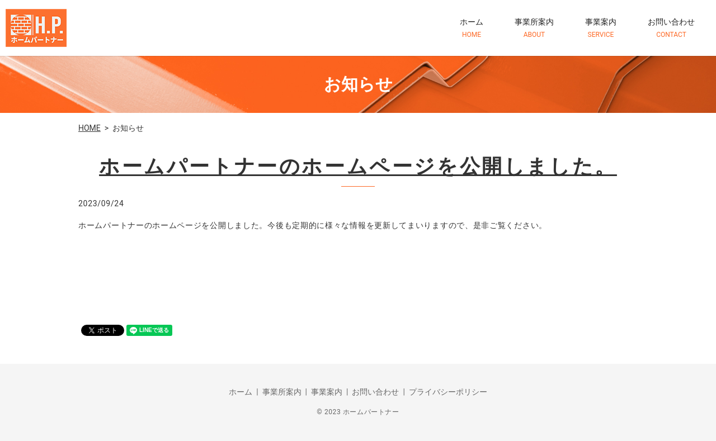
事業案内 (600, 28)
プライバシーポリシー (448, 391)
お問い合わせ (671, 28)
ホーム (471, 28)
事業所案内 (534, 28)
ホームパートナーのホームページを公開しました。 (358, 166)
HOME (89, 128)
